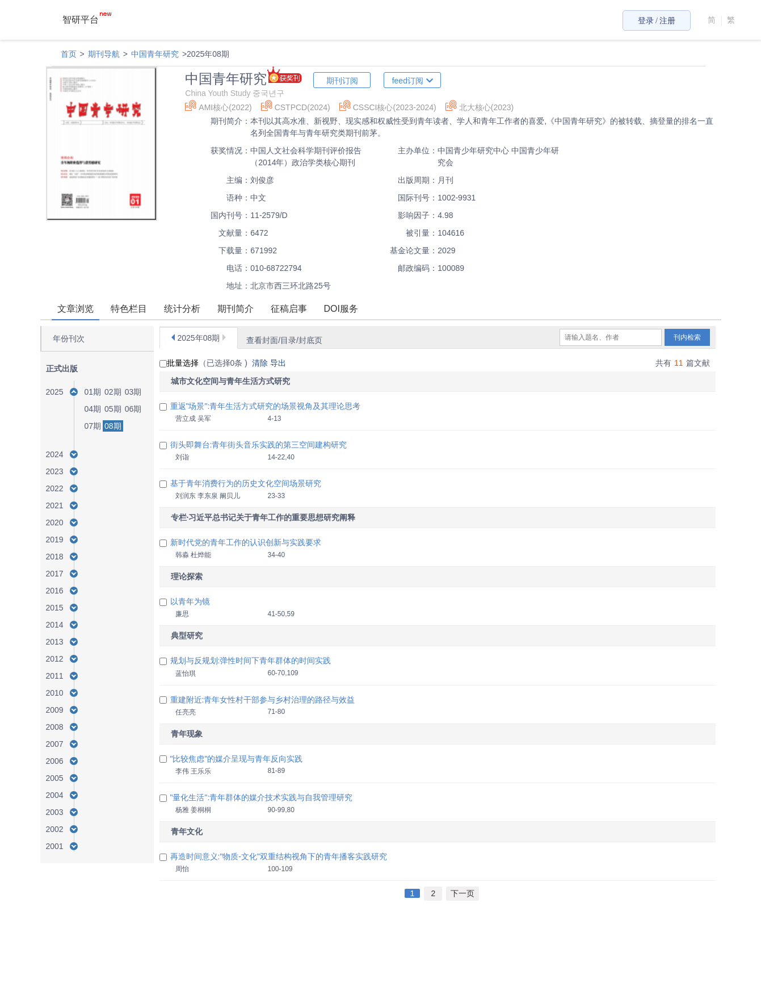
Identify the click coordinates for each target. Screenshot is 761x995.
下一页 (462, 893)
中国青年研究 (155, 53)
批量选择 (179, 362)
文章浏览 (75, 308)
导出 (279, 362)
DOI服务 (341, 308)
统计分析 (182, 308)
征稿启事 (289, 308)
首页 (69, 53)
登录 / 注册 (657, 20)
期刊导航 (104, 53)
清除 (261, 362)
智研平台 (86, 19)
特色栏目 (129, 308)
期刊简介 (235, 308)
